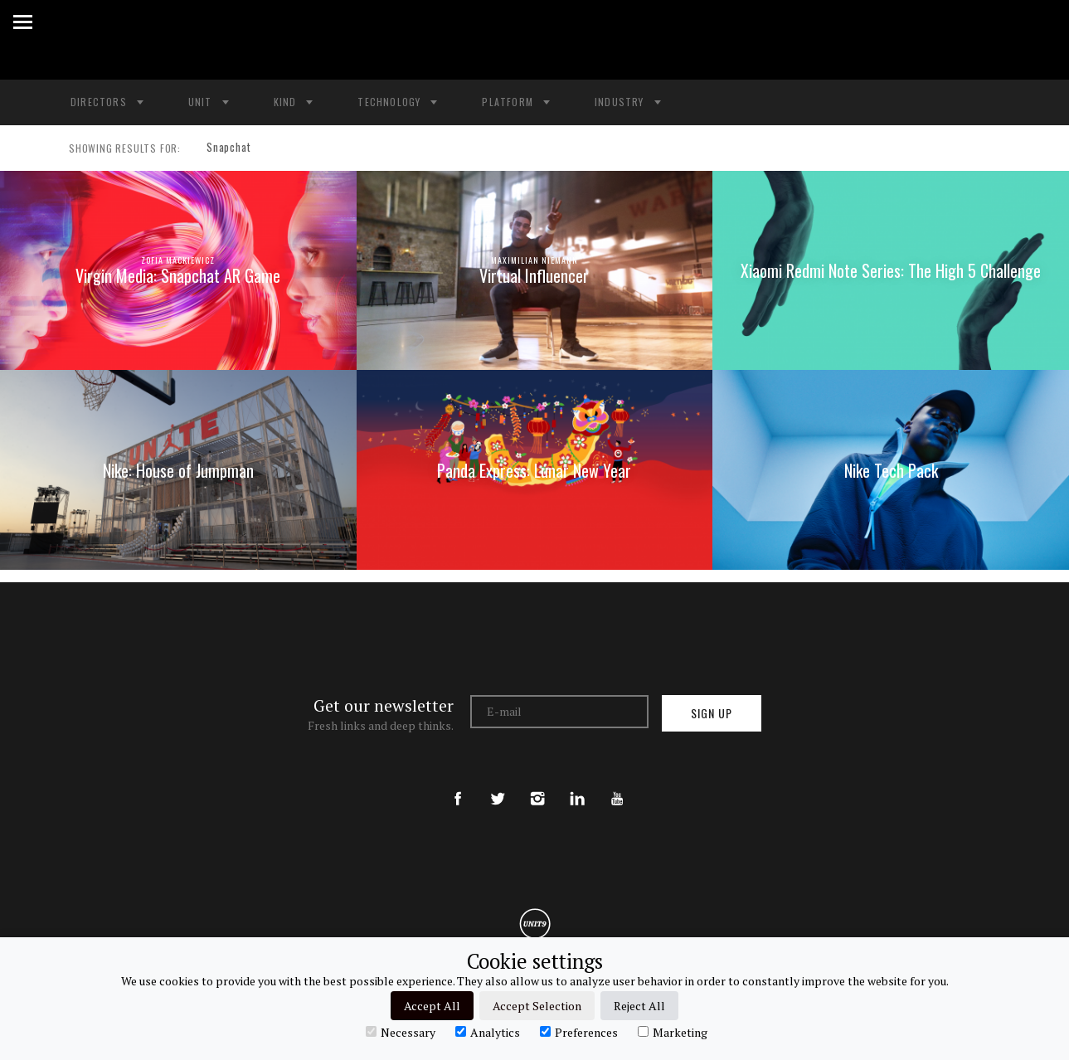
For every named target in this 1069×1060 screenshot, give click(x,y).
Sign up (711, 713)
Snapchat (224, 148)
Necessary (400, 1031)
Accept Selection (537, 1006)
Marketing (672, 1031)
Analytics (487, 1031)
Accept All (432, 1006)
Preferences (579, 1031)
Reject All (639, 1006)
